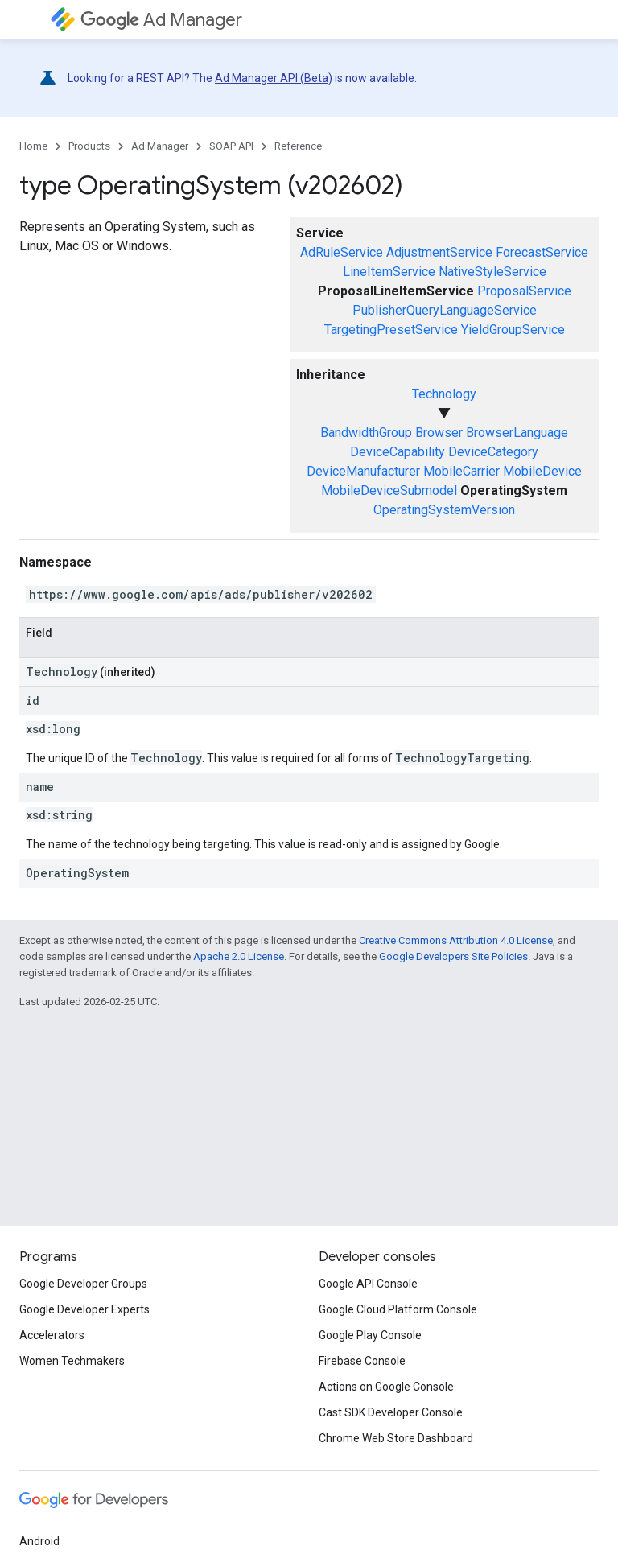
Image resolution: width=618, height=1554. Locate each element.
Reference (298, 146)
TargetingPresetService (391, 329)
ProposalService (524, 291)
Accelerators (51, 1335)
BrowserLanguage (517, 432)
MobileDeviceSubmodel (389, 490)
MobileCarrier (461, 471)
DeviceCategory (493, 452)
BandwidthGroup (366, 432)
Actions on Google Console (386, 1386)
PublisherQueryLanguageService (444, 310)
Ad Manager (161, 20)
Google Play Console (370, 1335)
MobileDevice (542, 471)
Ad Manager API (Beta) (273, 78)
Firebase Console (362, 1360)
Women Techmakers (72, 1360)
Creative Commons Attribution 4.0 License (456, 940)
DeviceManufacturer (363, 471)
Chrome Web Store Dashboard (396, 1438)
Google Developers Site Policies (453, 956)
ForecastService (542, 252)
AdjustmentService (439, 252)
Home (33, 146)
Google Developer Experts (84, 1309)
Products (89, 146)
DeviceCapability (397, 452)
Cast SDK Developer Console (391, 1412)
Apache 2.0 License (238, 956)
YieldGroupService (513, 329)
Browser (439, 432)
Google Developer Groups (83, 1283)
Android (39, 1541)
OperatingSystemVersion (444, 509)
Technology (444, 394)
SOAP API (231, 146)
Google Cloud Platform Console (398, 1309)
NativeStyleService (492, 271)
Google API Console (368, 1283)
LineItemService (389, 271)
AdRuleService (341, 252)
